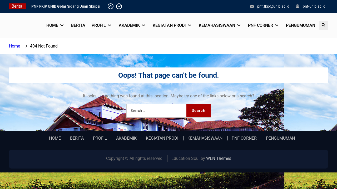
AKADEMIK (129, 25)
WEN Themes (218, 158)
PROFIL (99, 25)
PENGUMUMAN (300, 25)
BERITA (78, 25)
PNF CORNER (260, 25)
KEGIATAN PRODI (169, 25)
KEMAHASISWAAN (217, 25)
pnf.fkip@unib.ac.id (273, 6)
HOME (52, 25)
